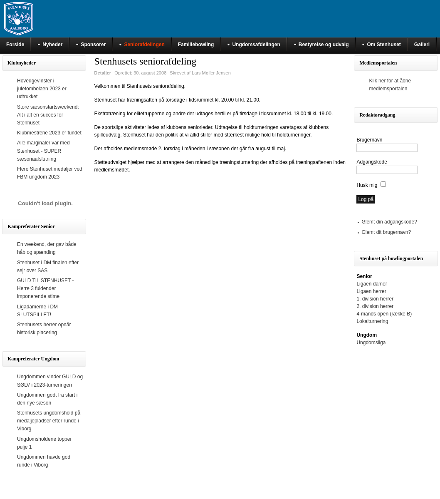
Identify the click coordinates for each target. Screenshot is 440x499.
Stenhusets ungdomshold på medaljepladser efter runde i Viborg (48, 421)
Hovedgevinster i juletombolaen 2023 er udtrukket (42, 88)
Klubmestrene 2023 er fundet (49, 133)
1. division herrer (374, 299)
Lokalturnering (372, 321)
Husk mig (366, 185)
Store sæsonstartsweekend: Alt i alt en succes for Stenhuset (48, 115)
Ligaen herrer (371, 291)
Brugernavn (369, 140)
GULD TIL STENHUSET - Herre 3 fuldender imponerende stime (45, 288)
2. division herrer (374, 306)
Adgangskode (371, 162)
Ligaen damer (371, 284)
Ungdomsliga (371, 342)
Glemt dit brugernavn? (386, 232)
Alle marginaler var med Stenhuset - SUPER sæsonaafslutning (43, 150)
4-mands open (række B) (384, 314)
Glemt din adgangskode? (389, 222)
